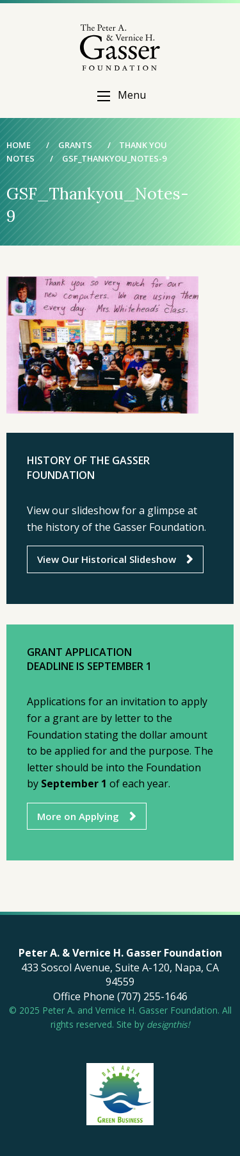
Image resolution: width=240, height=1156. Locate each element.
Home (18, 145)
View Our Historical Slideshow (106, 559)
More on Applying (78, 816)
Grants (75, 145)
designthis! (168, 1024)
